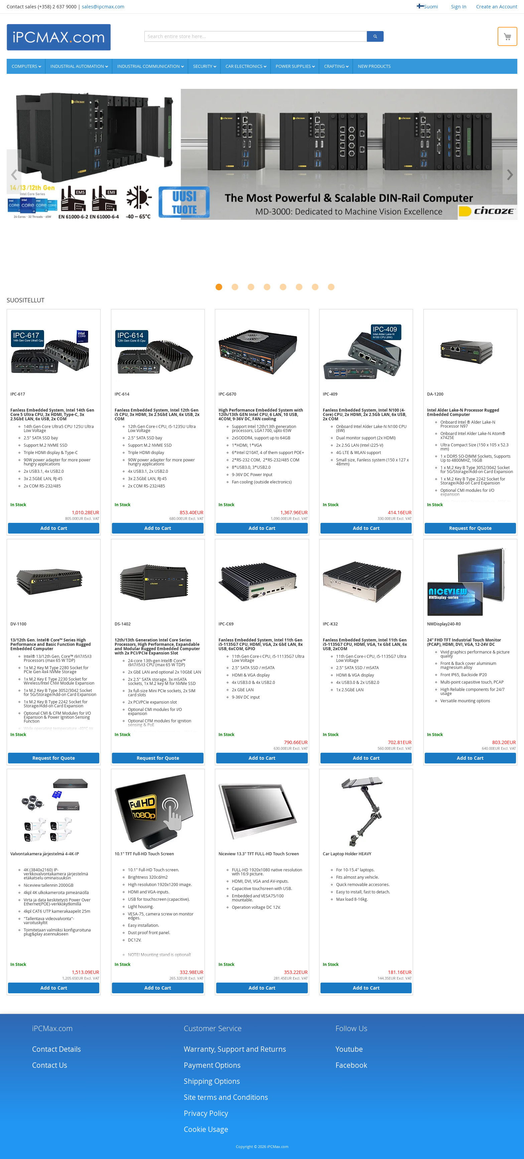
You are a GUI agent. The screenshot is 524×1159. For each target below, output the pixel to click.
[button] (219, 286)
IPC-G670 (227, 394)
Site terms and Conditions (226, 1097)
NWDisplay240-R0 (444, 623)
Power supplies (294, 66)
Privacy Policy (206, 1113)
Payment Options (212, 1064)
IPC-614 (122, 394)
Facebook (351, 1064)
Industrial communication (149, 66)
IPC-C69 (226, 623)
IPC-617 (17, 394)
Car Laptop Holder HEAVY (347, 853)
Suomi (427, 6)
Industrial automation (77, 66)
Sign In (459, 6)
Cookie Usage (206, 1129)
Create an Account (496, 6)
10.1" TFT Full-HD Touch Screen (144, 853)
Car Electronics (244, 66)
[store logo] (58, 37)
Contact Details (56, 1048)
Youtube (349, 1048)
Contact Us (49, 1064)
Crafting (335, 66)
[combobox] (225, 36)
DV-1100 (18, 623)
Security (203, 66)
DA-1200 (435, 394)
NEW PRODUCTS (374, 66)
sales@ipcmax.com (103, 6)
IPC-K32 (330, 623)
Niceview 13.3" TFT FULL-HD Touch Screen (259, 853)
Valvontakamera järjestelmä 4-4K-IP (44, 853)
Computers (25, 66)
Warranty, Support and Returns (235, 1048)
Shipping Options (212, 1080)
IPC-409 (330, 394)
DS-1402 (123, 623)
